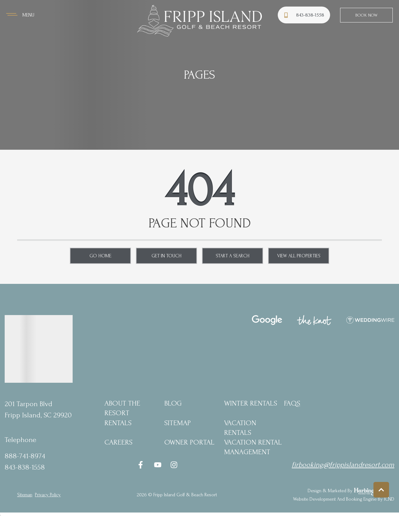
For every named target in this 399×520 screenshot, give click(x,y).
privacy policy (48, 495)
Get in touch (166, 256)
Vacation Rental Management (253, 447)
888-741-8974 (25, 456)
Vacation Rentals (240, 428)
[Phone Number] (304, 15)
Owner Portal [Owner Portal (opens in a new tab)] (189, 442)
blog (173, 403)
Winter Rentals (250, 403)
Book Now (366, 15)
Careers (118, 442)
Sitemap (177, 423)
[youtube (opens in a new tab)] (157, 464)
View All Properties (298, 256)
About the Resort (122, 408)
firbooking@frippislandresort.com (343, 464)
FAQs (292, 403)
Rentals (118, 423)
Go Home (100, 256)
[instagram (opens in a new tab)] (173, 464)
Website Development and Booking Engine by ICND (343, 499)
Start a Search (232, 256)
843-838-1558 (25, 467)
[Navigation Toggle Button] (20, 15)
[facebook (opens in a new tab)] (141, 464)
